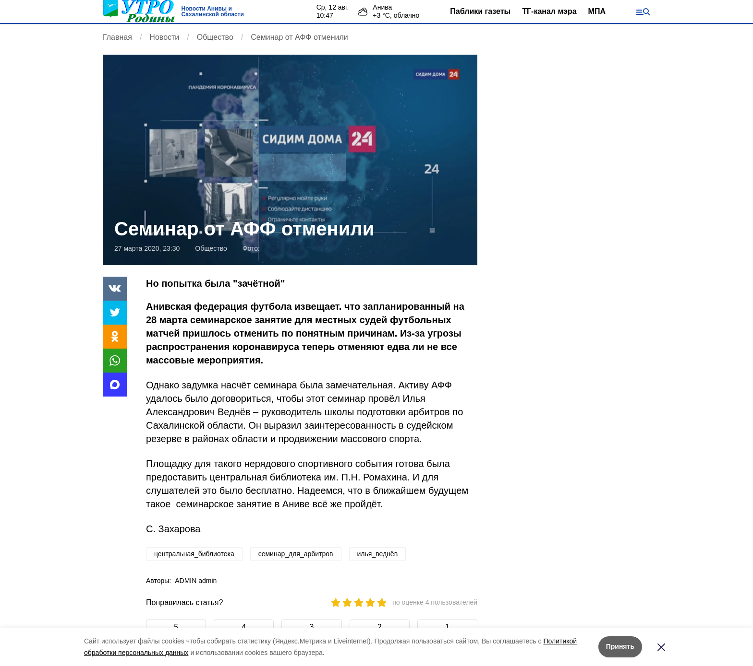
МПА (597, 11)
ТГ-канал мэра (549, 11)
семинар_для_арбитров (295, 554)
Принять (620, 646)
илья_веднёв (377, 554)
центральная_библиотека (194, 554)
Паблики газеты (480, 11)
